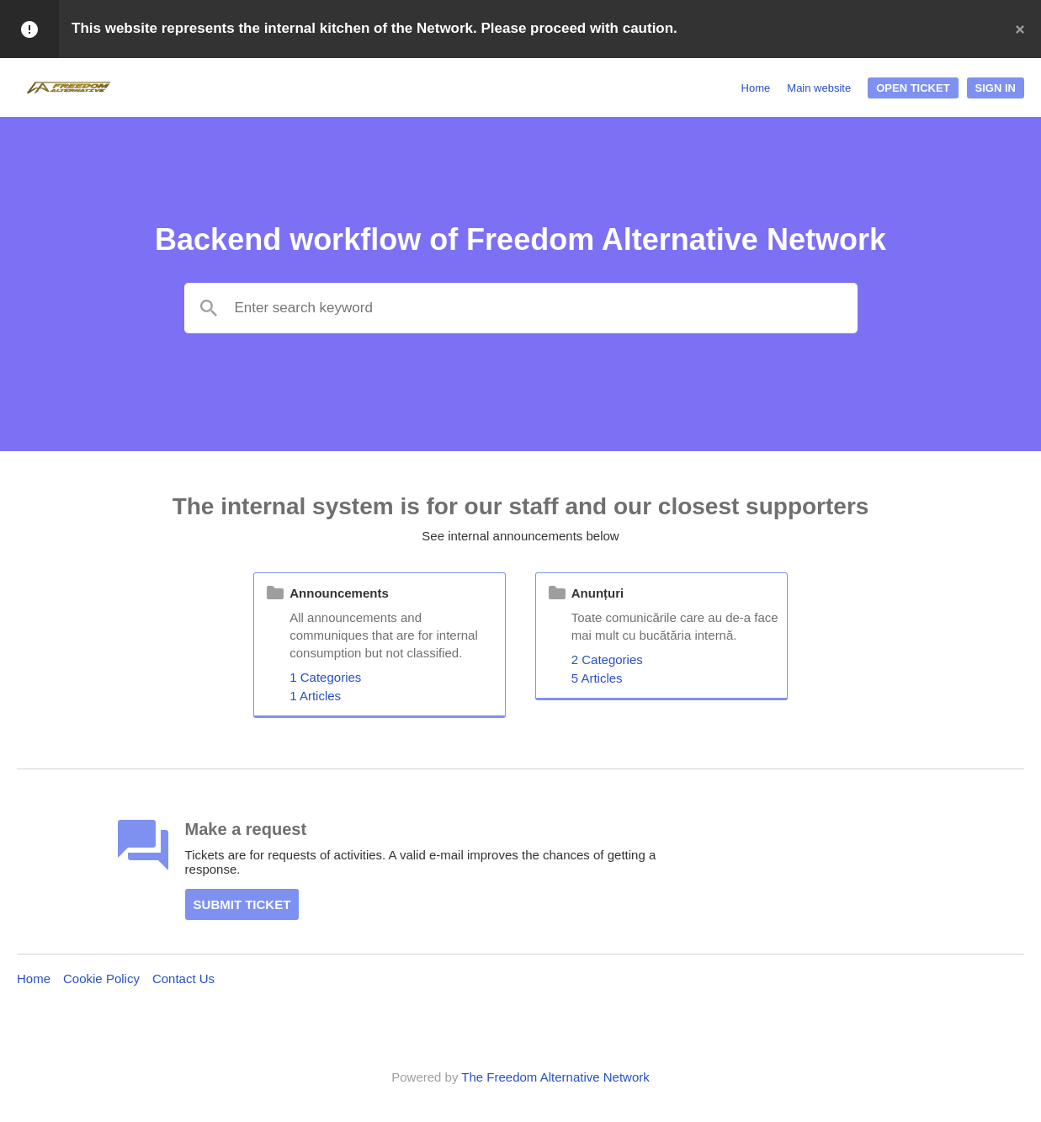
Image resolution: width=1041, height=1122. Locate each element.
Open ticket (912, 88)
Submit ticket (242, 904)
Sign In (995, 88)
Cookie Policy (101, 978)
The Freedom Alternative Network (555, 1077)
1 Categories (325, 677)
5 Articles (597, 678)
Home (756, 88)
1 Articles (315, 696)
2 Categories (607, 659)
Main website (819, 88)
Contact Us (183, 978)
